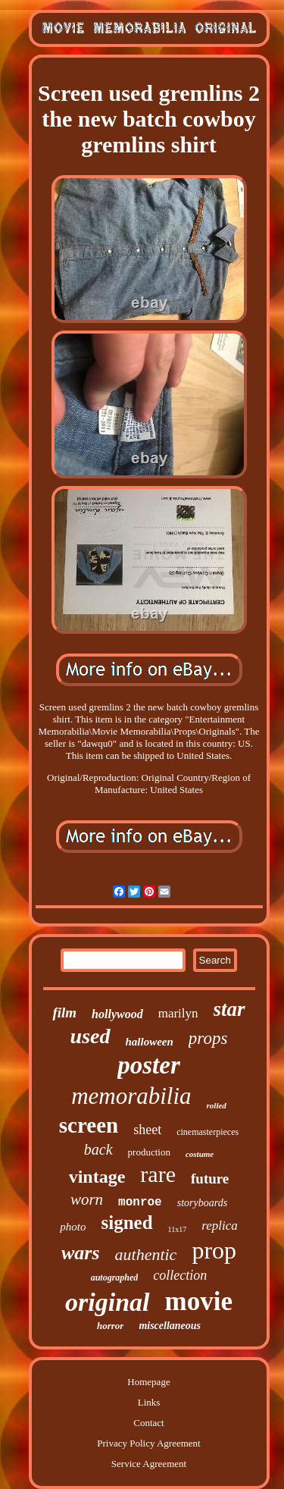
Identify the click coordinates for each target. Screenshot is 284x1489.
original (107, 1302)
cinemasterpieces (207, 1132)
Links (149, 1402)
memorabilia (131, 1096)
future (210, 1178)
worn (86, 1199)
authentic (146, 1254)
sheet (147, 1129)
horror (110, 1325)
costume (200, 1153)
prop (214, 1250)
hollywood (117, 1014)
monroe (140, 1202)
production (149, 1152)
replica (219, 1225)
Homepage (148, 1381)
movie (199, 1301)
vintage (97, 1176)
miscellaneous (170, 1325)
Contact (148, 1422)
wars (80, 1253)
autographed (115, 1277)
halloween (149, 1042)
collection (180, 1275)
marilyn (178, 1013)
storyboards (202, 1202)
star (229, 1009)
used (90, 1036)
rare (158, 1173)
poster (148, 1065)
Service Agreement (148, 1463)
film (64, 1012)
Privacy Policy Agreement (148, 1443)
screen (88, 1125)
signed (126, 1222)
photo (73, 1227)
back (98, 1149)
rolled (216, 1105)
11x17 (177, 1229)
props (208, 1038)
